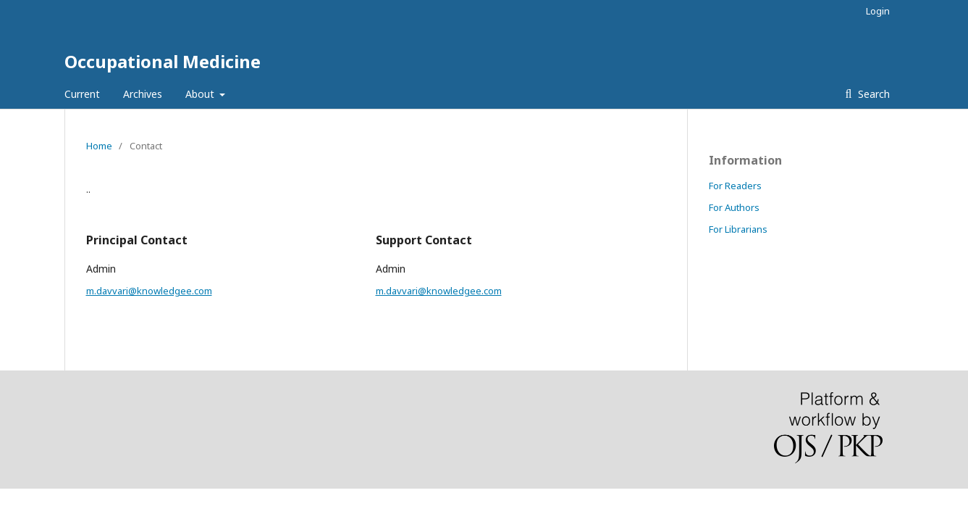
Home (99, 145)
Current (82, 94)
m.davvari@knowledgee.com (149, 290)
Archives (142, 94)
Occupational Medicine (162, 61)
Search (872, 94)
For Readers (735, 185)
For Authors (734, 207)
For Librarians (738, 229)
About (201, 94)
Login (878, 10)
